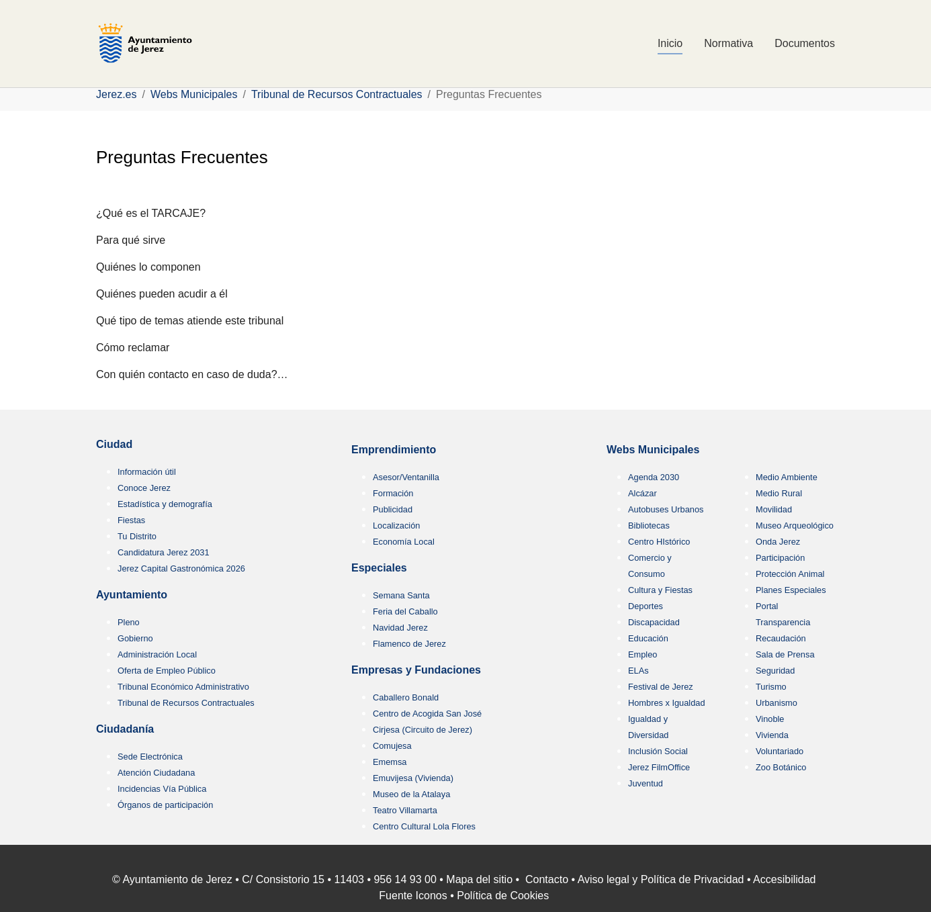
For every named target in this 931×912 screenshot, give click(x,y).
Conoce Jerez (144, 488)
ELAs (638, 671)
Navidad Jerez (400, 628)
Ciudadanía (125, 729)
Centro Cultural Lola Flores (424, 826)
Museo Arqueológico (795, 525)
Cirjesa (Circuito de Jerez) (422, 730)
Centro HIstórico (659, 542)
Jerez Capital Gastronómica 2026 (181, 568)
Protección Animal (790, 574)
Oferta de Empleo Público (167, 671)
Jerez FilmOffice (659, 767)
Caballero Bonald (406, 697)
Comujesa (392, 746)
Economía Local (404, 542)
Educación (648, 638)
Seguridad (775, 671)
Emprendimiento (393, 449)
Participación (780, 558)
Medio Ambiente (786, 477)
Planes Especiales (791, 590)
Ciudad (114, 444)
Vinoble (770, 719)
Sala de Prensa (785, 654)
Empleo (642, 654)
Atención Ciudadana (156, 773)
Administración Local (157, 654)
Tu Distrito (137, 536)
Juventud (645, 783)
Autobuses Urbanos (665, 509)
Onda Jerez (778, 542)
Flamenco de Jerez (409, 644)
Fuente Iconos (413, 895)
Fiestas (131, 520)
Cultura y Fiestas (660, 590)
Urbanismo (776, 703)
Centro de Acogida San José (427, 714)
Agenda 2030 (653, 477)
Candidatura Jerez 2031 (164, 552)
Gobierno (135, 638)
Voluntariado (779, 751)
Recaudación (781, 638)
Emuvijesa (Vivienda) (413, 778)
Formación (393, 493)
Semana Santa (401, 595)
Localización (396, 525)
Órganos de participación (165, 805)
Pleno (129, 622)
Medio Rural (779, 493)
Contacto (546, 879)
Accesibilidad (784, 879)
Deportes (645, 606)
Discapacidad (654, 622)
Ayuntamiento (131, 594)
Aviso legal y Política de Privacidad (661, 879)
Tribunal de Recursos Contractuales (186, 703)
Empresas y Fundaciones (416, 670)
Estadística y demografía (165, 504)
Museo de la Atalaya (411, 794)
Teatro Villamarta (405, 810)
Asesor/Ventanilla (406, 477)
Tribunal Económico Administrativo (183, 687)
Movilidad (774, 509)
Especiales (379, 568)
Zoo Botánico (781, 767)
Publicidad (392, 509)
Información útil (147, 472)
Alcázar (642, 493)
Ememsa (390, 762)
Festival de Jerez (660, 687)
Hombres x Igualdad (666, 703)
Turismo (771, 687)
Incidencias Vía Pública (162, 789)
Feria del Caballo (405, 611)
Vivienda (772, 735)
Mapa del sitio (479, 879)
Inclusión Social (658, 751)
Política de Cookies (503, 895)
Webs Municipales (653, 449)
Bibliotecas (649, 525)
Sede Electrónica (150, 756)
